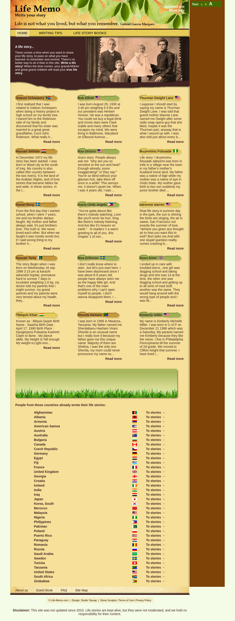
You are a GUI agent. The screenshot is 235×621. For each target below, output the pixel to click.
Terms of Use (126, 600)
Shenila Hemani (90, 315)
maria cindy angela (92, 204)
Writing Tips (50, 33)
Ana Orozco (87, 151)
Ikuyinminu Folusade (155, 151)
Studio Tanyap (89, 600)
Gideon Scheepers (30, 98)
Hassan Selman (28, 151)
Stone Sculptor (108, 600)
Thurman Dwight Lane (156, 98)
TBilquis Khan (26, 315)
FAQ (64, 590)
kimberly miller (151, 315)
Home (22, 33)
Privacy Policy (143, 600)
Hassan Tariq (26, 258)
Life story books (89, 33)
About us (21, 590)
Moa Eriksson (88, 258)
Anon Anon (148, 258)
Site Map (81, 590)
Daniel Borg (25, 204)
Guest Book (44, 590)
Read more (51, 142)
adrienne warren (152, 204)
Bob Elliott (86, 98)
